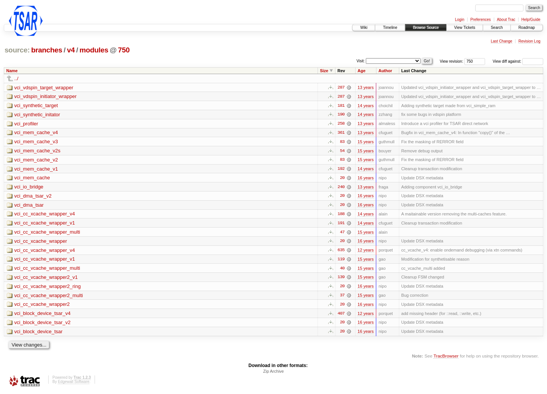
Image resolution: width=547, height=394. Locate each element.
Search (497, 27)
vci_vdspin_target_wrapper (43, 87)
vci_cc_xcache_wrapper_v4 (44, 215)
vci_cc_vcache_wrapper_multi (47, 270)
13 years (365, 87)
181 (341, 106)
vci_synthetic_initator (37, 115)
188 (341, 215)
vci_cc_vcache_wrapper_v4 (44, 252)
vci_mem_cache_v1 (36, 169)
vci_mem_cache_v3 (36, 142)
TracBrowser (445, 358)
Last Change (501, 41)
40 (342, 270)
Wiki (363, 27)
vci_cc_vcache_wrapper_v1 (44, 261)
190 (341, 115)
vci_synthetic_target (36, 106)
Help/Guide (530, 19)
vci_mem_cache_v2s (37, 151)
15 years (365, 142)
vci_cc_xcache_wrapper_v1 (44, 224)
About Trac (506, 19)
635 (341, 251)
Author (385, 70)
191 (341, 224)
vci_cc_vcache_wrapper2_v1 (46, 279)
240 (341, 188)
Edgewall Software (73, 384)
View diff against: (518, 61)
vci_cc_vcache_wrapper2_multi (48, 297)
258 (341, 124)
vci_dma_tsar (29, 206)
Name (12, 70)
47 (342, 233)
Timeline (390, 27)
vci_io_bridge (29, 188)
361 (341, 133)
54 (342, 151)
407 (341, 315)
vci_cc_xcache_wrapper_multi (47, 233)
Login (459, 19)
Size (324, 70)
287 (341, 87)
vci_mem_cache (32, 179)
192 (341, 169)
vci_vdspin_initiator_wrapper (45, 97)
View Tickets (464, 27)
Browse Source (426, 27)
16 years (365, 178)
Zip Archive (273, 373)
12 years (365, 251)
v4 (70, 50)
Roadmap (527, 27)
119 (341, 261)
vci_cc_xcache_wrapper (40, 242)
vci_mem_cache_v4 (36, 133)
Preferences (480, 19)
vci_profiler (26, 124)
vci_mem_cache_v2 (36, 160)
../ (16, 78)
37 (342, 297)
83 (342, 142)
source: (17, 50)
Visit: (361, 61)
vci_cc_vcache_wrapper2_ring (47, 288)
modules (93, 50)
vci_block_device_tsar (38, 334)
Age (361, 70)
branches (46, 50)
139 (341, 279)
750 (124, 50)
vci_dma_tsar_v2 (33, 197)
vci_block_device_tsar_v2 (42, 325)
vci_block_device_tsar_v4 (42, 315)
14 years (365, 105)
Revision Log (530, 41)
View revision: (451, 61)
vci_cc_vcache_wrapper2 (42, 306)
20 (342, 179)
